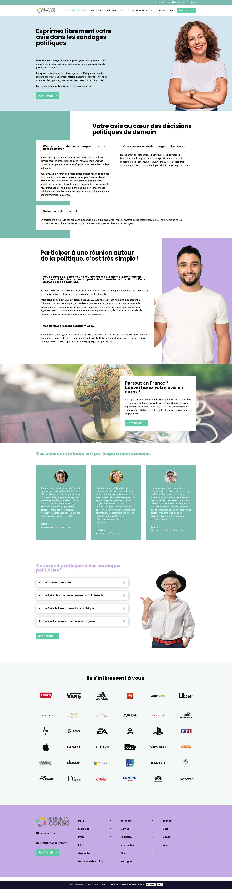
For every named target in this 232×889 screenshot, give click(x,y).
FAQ (171, 10)
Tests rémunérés (74, 10)
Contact (160, 10)
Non (160, 884)
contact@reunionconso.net (54, 842)
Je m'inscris (45, 95)
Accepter (151, 884)
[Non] (228, 884)
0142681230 (164, 2)
